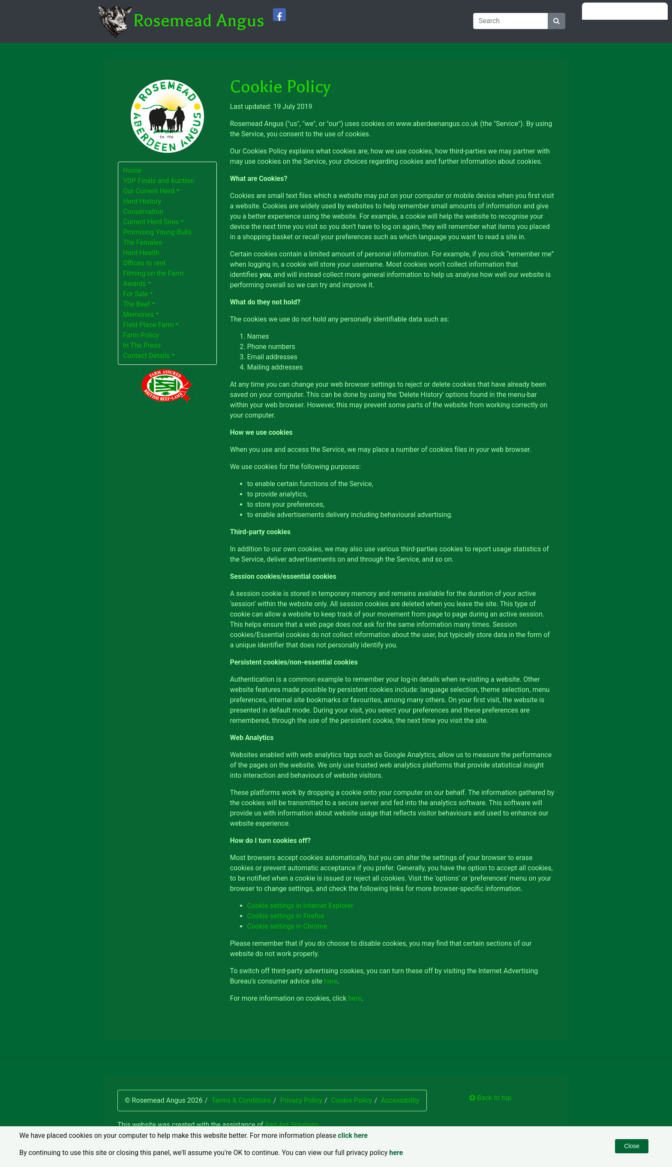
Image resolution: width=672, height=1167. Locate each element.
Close (631, 1146)
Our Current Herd (148, 191)
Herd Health (141, 253)
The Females (142, 242)
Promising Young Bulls (157, 232)
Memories (138, 314)
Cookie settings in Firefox (285, 916)
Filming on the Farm (153, 273)
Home (132, 170)
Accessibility (400, 1100)
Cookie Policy (351, 1100)
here (330, 981)
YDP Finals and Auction (158, 181)
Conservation (143, 212)
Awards (134, 284)
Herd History (142, 201)
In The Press (142, 345)
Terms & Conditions (241, 1100)
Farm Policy (141, 335)
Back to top (490, 1098)
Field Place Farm (148, 325)
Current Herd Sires (151, 222)
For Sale (135, 294)
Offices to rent (144, 263)
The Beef (136, 304)
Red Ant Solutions (292, 1125)
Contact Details (146, 356)
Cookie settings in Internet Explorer (300, 906)
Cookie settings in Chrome (287, 926)
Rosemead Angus (198, 20)
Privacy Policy (301, 1100)
